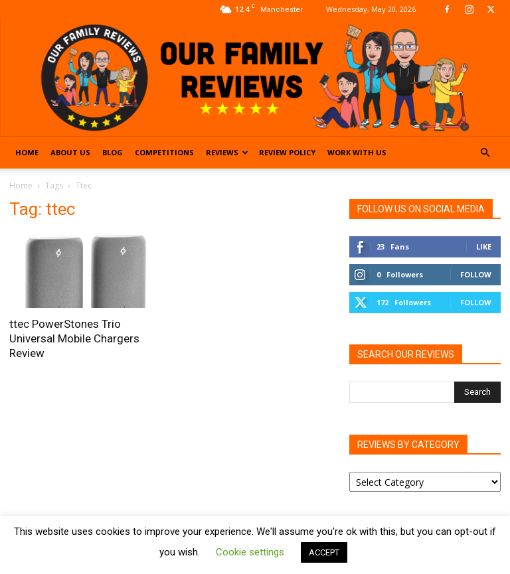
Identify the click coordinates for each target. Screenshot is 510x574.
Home (27, 152)
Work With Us (356, 152)
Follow (475, 274)
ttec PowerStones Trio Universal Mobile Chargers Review (74, 338)
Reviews (227, 152)
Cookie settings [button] (250, 552)
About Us (70, 152)
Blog (112, 152)
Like (483, 246)
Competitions (164, 152)
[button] (485, 153)
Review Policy (287, 152)
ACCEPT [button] (324, 552)
